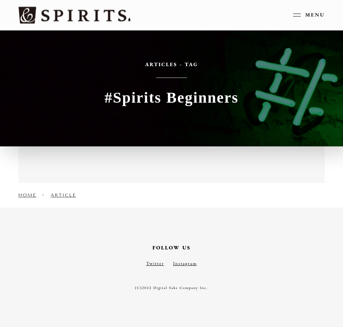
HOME (27, 195)
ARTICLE (63, 195)
